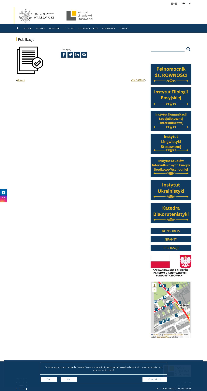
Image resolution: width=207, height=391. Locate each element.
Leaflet (156, 335)
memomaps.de (171, 335)
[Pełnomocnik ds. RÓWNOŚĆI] (172, 74)
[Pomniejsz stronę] (176, 4)
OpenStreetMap (164, 337)
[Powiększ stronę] (172, 4)
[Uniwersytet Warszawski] (36, 15)
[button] (63, 56)
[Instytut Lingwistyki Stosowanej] (172, 144)
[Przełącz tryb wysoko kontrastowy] (183, 3)
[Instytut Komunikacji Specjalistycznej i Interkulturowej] (172, 121)
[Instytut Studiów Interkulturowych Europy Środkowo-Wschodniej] (172, 167)
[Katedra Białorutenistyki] (172, 213)
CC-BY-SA (181, 335)
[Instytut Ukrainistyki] (172, 190)
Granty (21, 80)
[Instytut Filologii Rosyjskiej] (172, 97)
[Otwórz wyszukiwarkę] (189, 4)
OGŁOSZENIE (138, 80)
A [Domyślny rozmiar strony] (174, 3)
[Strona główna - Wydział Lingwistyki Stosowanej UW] (79, 15)
